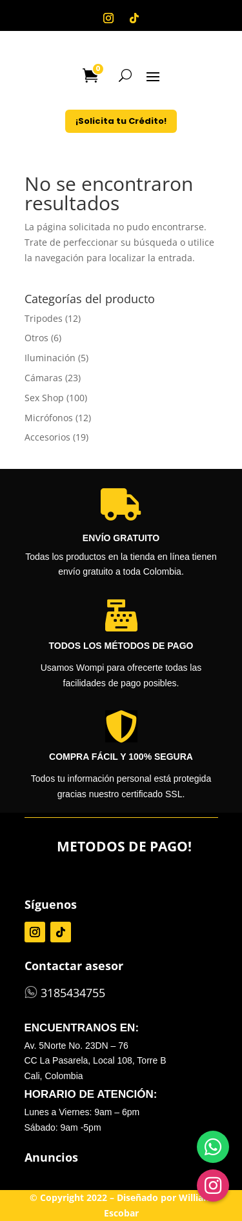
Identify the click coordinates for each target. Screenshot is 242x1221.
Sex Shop (44, 398)
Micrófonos (49, 418)
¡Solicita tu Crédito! (121, 121)
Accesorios (47, 437)
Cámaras (44, 378)
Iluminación (50, 358)
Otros (36, 338)
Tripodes (44, 318)
